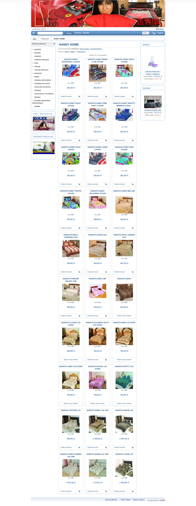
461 (72, 478)
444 (99, 302)
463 (99, 390)
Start (34, 39)
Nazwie (67, 51)
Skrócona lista (84, 49)
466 (126, 390)
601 (99, 83)
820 (72, 171)
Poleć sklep (125, 500)
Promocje (146, 88)
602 (126, 83)
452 (72, 390)
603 (72, 127)
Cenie (72, 51)
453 (99, 259)
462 (99, 478)
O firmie (78, 33)
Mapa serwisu (139, 500)
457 (72, 259)
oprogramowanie (152, 500)
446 (72, 346)
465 (126, 302)
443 (126, 259)
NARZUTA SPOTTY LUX (124, 366)
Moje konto (159, 29)
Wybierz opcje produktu (124, 315)
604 (99, 127)
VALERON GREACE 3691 (152, 110)
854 (72, 215)
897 (99, 171)
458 (99, 434)
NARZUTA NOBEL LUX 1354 (97, 410)
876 (126, 171)
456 (126, 478)
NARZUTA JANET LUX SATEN (70, 366)
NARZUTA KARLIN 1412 (97, 235)
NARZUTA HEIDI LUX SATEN (124, 323)
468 (126, 215)
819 (126, 127)
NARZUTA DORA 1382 (97, 279)
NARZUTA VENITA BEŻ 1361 (124, 191)
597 (99, 215)
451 (126, 346)
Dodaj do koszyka (66, 96)
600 (72, 83)
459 (126, 434)
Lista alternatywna (96, 49)
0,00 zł (160, 33)
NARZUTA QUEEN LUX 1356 (97, 454)
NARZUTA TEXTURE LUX (71, 410)
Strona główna (111, 500)
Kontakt (85, 33)
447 (99, 346)
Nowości (146, 44)
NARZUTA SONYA (124, 279)
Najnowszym (81, 51)
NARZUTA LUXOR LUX (124, 454)
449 (72, 302)
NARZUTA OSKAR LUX (124, 410)
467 (72, 434)
